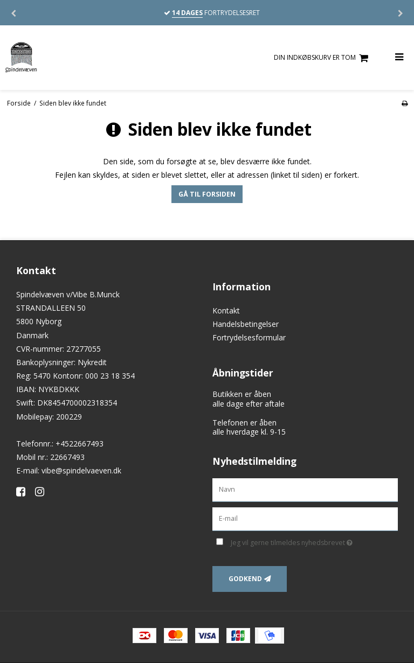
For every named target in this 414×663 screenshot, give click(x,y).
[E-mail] (305, 518)
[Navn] (305, 489)
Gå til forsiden (207, 194)
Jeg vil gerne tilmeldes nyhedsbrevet (314, 541)
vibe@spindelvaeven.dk (81, 470)
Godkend (245, 578)
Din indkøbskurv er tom (322, 58)
